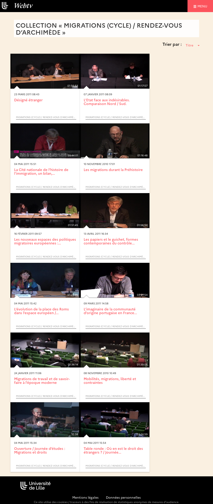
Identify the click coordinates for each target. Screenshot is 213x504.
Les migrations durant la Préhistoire (113, 169)
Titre (193, 45)
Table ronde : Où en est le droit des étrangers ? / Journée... (113, 450)
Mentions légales (85, 497)
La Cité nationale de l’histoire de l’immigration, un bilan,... (41, 171)
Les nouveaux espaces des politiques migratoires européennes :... (45, 241)
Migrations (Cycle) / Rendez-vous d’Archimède (46, 117)
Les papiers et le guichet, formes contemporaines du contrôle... (111, 241)
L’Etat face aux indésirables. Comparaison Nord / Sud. (107, 101)
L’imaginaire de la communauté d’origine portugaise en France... (110, 310)
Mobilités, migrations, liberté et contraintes (110, 380)
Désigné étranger (28, 99)
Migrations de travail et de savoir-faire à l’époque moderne (42, 380)
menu (203, 5)
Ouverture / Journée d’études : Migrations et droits (39, 450)
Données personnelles (123, 497)
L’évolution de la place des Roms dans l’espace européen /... (41, 310)
